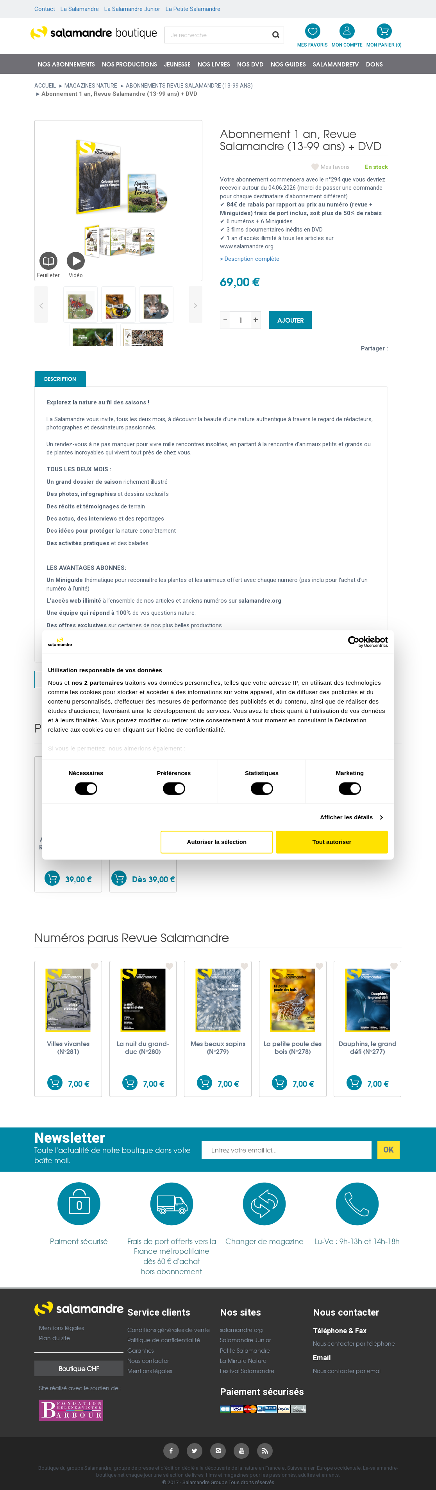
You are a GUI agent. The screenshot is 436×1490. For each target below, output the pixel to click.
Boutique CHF (79, 1374)
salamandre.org (241, 1335)
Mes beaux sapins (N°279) (218, 1053)
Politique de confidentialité (163, 1346)
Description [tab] (74, 381)
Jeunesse (177, 63)
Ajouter (290, 320)
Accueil (45, 86)
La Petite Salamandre (193, 9)
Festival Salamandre (247, 1376)
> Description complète (249, 258)
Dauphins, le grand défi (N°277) (368, 1053)
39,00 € (78, 884)
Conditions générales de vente (168, 1335)
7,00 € (78, 1089)
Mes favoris (335, 167)
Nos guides (288, 63)
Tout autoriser (332, 842)
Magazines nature (90, 86)
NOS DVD (250, 63)
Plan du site (54, 1344)
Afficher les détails (346, 817)
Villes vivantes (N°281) (68, 1053)
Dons (374, 63)
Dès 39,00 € (153, 884)
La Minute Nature (243, 1366)
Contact (44, 9)
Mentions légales (61, 1333)
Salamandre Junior (245, 1346)
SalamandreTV (336, 63)
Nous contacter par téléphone (354, 1349)
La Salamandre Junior (132, 9)
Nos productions (129, 63)
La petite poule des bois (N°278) (293, 1053)
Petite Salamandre (245, 1356)
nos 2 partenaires (97, 682)
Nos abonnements (66, 63)
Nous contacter (148, 1366)
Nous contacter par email (347, 1376)
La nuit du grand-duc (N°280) (143, 1053)
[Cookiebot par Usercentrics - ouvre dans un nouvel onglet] (354, 642)
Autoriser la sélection (217, 842)
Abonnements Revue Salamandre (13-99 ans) (189, 86)
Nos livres (214, 63)
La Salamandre (80, 9)
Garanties (140, 1356)
